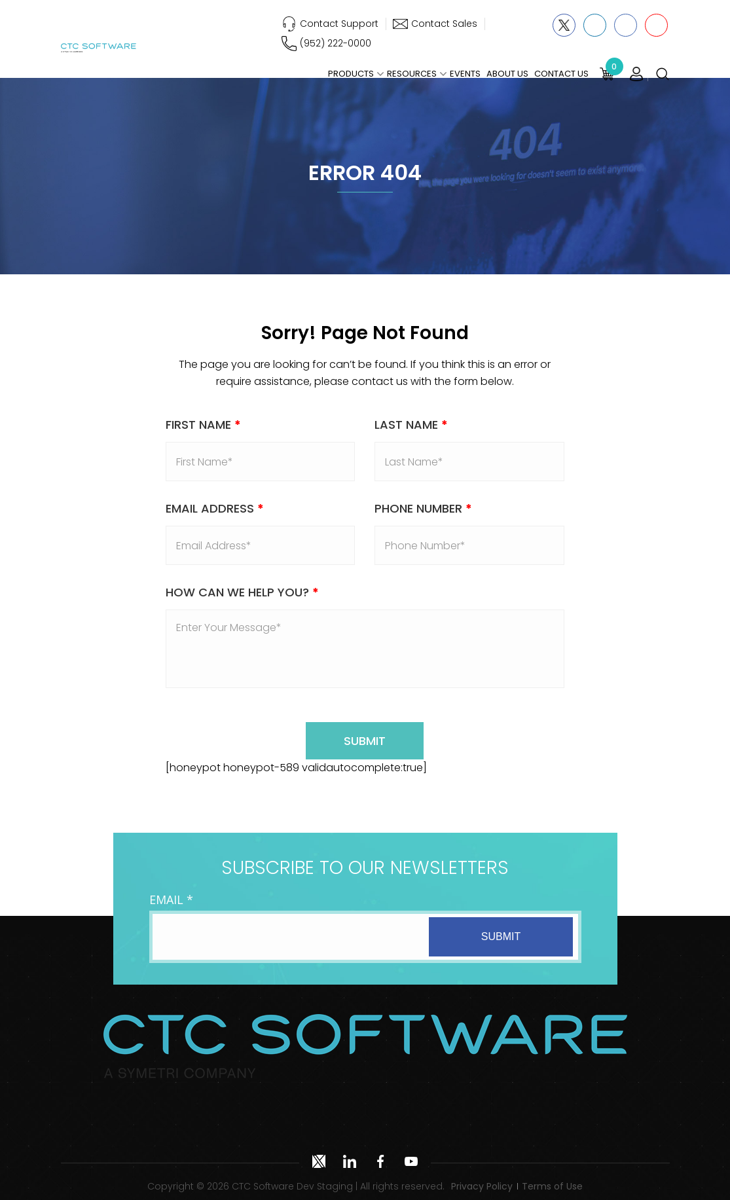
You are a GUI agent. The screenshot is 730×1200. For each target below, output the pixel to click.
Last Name (411, 424)
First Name (203, 424)
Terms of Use (552, 1186)
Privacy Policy (482, 1186)
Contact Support (339, 23)
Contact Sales (444, 23)
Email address (215, 508)
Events (465, 73)
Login (636, 74)
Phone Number (423, 508)
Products (351, 73)
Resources (412, 73)
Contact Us (561, 73)
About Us (507, 73)
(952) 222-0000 (335, 43)
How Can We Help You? (242, 592)
